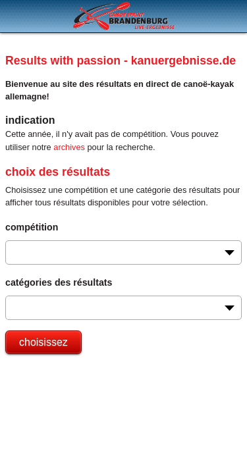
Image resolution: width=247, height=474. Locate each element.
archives (69, 147)
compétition (31, 227)
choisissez (43, 342)
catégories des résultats (58, 282)
